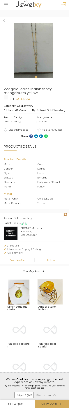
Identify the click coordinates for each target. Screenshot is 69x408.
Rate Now (23, 99)
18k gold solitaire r (18, 345)
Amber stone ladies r (47, 308)
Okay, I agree (24, 395)
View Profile (51, 404)
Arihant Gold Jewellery (51, 110)
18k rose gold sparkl (47, 345)
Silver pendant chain (17, 308)
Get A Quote (17, 404)
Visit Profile (17, 260)
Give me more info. (46, 395)
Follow (51, 260)
